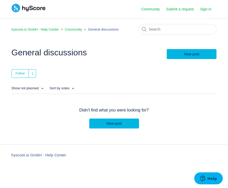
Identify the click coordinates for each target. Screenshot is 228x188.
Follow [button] (20, 73)
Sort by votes (59, 88)
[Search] (177, 29)
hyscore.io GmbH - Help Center (35, 29)
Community (150, 9)
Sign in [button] (206, 9)
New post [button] (191, 54)
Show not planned (26, 88)
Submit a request (180, 9)
